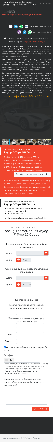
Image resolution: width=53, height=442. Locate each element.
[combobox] (9, 360)
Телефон (8, 355)
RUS (42, 4)
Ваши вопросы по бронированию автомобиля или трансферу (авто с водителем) (24, 382)
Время (9, 260)
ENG (48, 4)
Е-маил (8, 341)
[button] (51, 119)
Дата (9, 253)
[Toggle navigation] (5, 20)
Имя (10, 334)
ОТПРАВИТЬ (40, 409)
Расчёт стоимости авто (32, 174)
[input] (30, 253)
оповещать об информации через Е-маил (25, 349)
